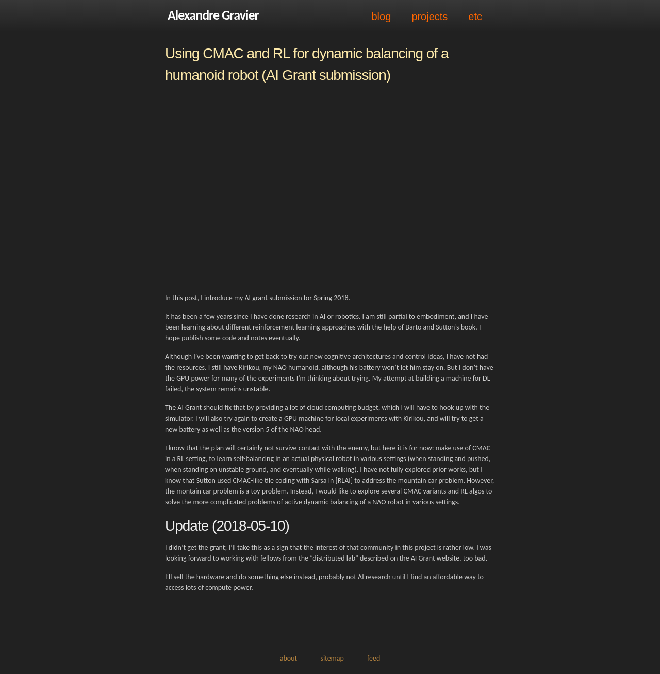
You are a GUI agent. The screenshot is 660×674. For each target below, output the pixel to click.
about (289, 658)
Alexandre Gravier (213, 15)
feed (373, 658)
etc (475, 16)
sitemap (331, 658)
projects (429, 16)
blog (381, 16)
